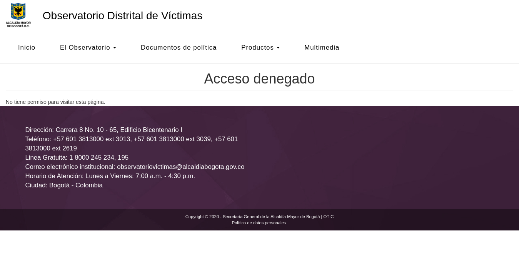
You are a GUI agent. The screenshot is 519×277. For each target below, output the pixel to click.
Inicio (26, 47)
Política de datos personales (259, 222)
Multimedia (321, 47)
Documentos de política (179, 47)
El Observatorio (88, 47)
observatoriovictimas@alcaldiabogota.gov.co (180, 166)
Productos (260, 47)
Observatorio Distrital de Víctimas (122, 16)
